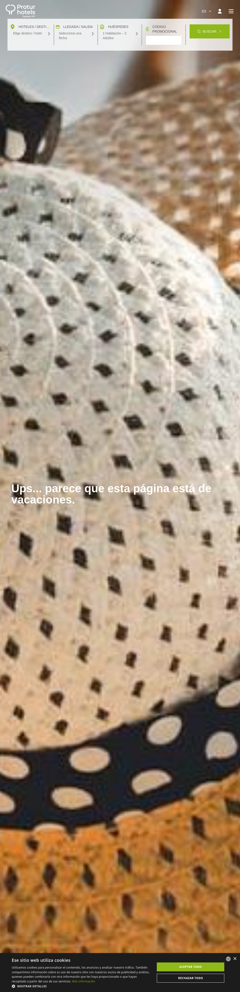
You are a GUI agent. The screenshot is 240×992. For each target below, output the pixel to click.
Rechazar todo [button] (190, 978)
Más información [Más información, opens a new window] (83, 981)
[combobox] (207, 11)
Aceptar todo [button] (190, 967)
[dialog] (120, 972)
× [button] (234, 959)
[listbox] (228, 959)
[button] (81, 986)
